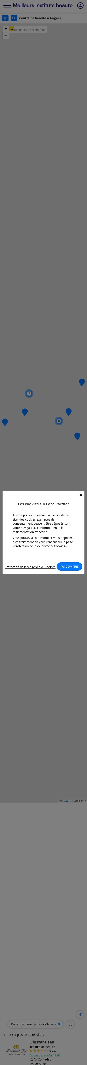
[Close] (81, 495)
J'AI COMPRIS (69, 566)
